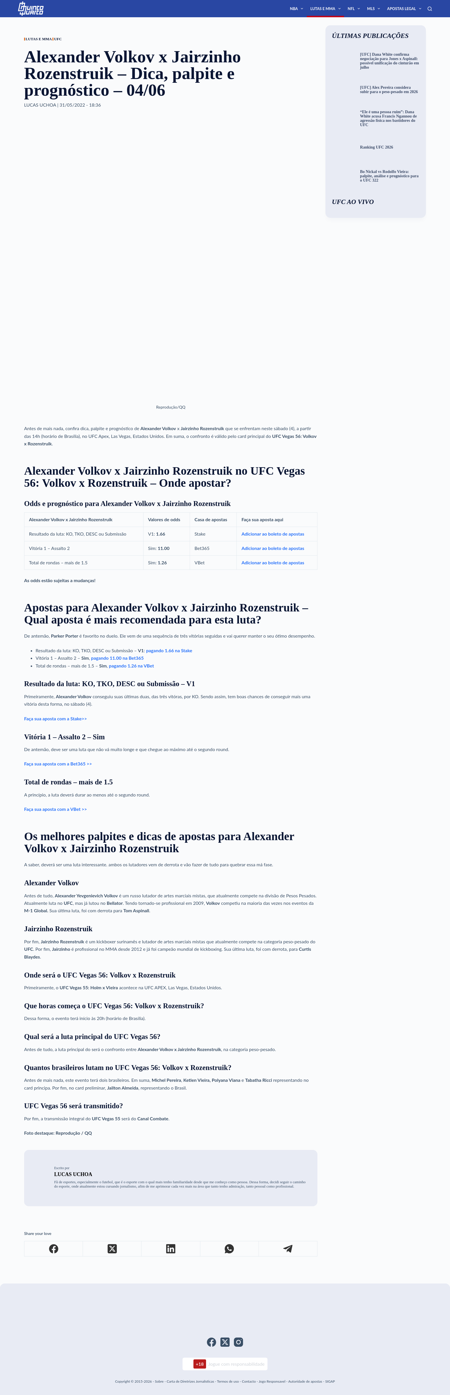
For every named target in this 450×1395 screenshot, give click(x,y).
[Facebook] (53, 1249)
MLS (374, 8)
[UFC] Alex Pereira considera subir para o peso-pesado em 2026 (389, 90)
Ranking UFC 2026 (376, 147)
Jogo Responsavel (272, 1381)
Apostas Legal (405, 8)
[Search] (430, 9)
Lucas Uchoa (73, 1174)
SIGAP (330, 1381)
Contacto (249, 1381)
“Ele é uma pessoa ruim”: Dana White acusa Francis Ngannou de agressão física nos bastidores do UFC (388, 118)
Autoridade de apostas (305, 1381)
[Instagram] (238, 1342)
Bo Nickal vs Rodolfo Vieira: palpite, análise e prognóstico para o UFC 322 (389, 176)
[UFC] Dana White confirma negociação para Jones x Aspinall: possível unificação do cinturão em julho (389, 61)
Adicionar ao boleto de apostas (272, 533)
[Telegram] (288, 1249)
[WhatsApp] (229, 1249)
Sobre (159, 1381)
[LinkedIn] (170, 1249)
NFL (355, 8)
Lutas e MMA (326, 8)
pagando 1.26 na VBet (131, 665)
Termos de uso (228, 1381)
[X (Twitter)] (112, 1249)
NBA (297, 8)
